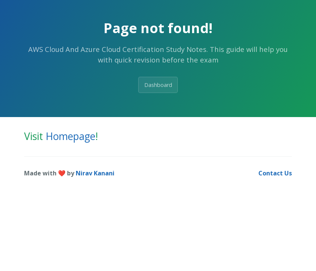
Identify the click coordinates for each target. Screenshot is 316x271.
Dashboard (158, 84)
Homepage (70, 136)
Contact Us (275, 173)
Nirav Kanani (95, 173)
